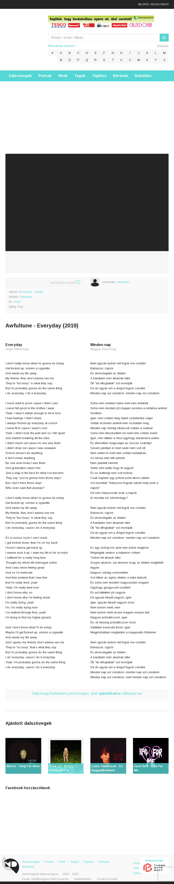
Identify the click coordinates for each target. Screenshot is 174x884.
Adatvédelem (83, 877)
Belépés (143, 3)
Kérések (120, 74)
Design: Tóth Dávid (136, 863)
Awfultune (26, 294)
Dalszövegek (20, 74)
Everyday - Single (31, 289)
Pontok (45, 74)
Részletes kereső (61, 44)
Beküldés (143, 74)
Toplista (99, 74)
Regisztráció (160, 3)
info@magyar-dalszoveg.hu (49, 877)
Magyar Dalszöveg (23, 36)
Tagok (79, 74)
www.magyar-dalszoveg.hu (40, 872)
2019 (17, 299)
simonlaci (122, 280)
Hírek (63, 74)
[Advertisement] (87, 111)
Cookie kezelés (107, 877)
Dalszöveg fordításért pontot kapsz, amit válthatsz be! (87, 691)
